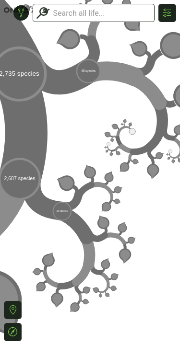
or (90, 172)
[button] (12, 310)
